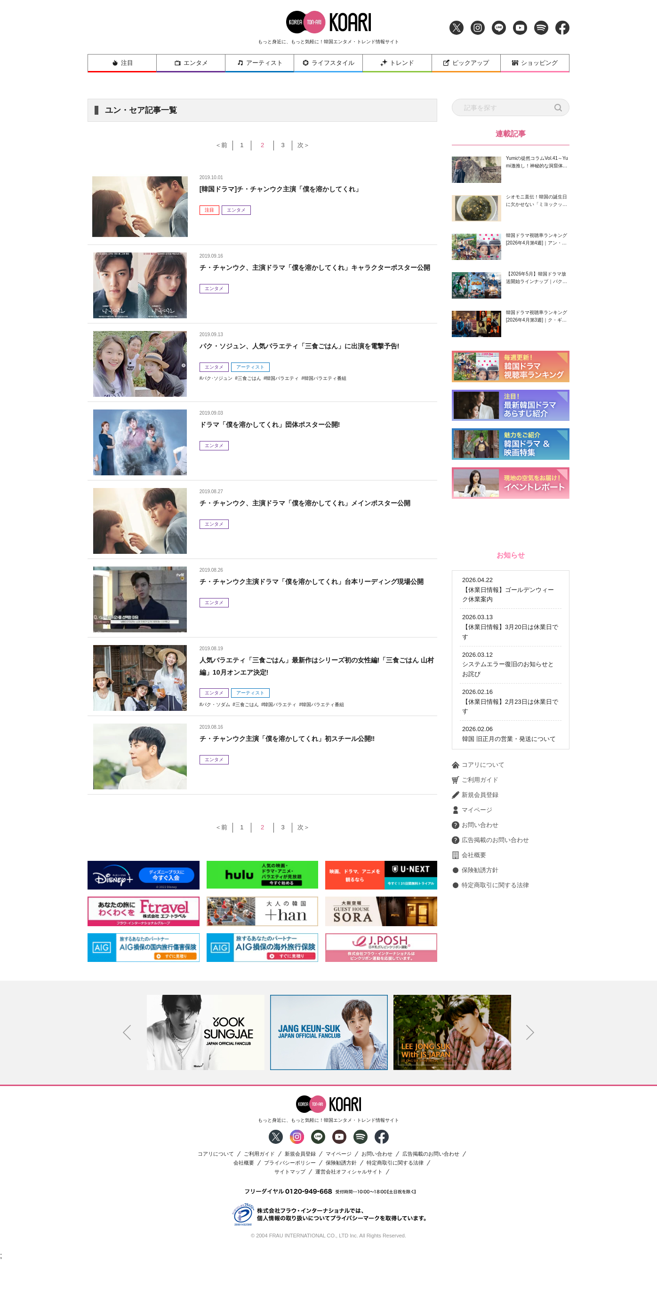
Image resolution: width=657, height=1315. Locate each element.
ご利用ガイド (475, 906)
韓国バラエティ (282, 378)
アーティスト (260, 62)
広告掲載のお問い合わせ (490, 966)
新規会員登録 (475, 921)
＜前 (213, 145)
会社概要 (469, 981)
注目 (122, 62)
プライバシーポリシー (290, 1216)
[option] (205, 1086)
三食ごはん (249, 378)
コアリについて (478, 891)
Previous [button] (127, 1086)
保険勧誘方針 (475, 996)
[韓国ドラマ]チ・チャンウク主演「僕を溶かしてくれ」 (292, 189)
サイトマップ (289, 1225)
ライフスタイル (328, 62)
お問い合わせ (475, 951)
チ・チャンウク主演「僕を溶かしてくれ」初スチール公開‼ (300, 738)
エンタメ (191, 62)
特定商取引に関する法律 (490, 1012)
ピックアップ (466, 62)
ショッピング (535, 62)
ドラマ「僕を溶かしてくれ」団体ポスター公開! (280, 424)
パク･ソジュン (217, 378)
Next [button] (530, 1086)
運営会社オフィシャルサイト (349, 1225)
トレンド (397, 62)
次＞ (312, 145)
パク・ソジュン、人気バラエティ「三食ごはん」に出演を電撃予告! (314, 346)
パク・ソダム (216, 704)
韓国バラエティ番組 (325, 378)
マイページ (472, 936)
